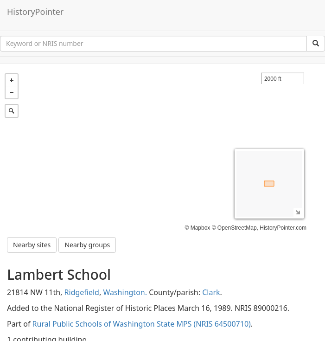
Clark (211, 292)
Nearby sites (32, 244)
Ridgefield (81, 292)
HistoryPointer (35, 11)
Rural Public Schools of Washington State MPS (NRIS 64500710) (141, 324)
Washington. (125, 292)
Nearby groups (87, 244)
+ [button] (12, 80)
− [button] (12, 92)
